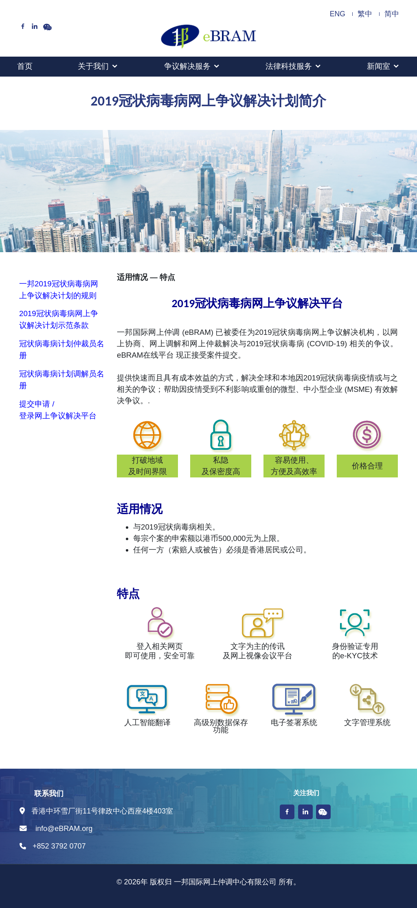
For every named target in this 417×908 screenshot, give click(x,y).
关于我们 (93, 66)
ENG (337, 14)
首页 (25, 66)
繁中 (365, 14)
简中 (391, 14)
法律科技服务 (289, 66)
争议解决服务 (187, 66)
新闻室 (378, 66)
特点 (167, 277)
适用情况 (132, 277)
